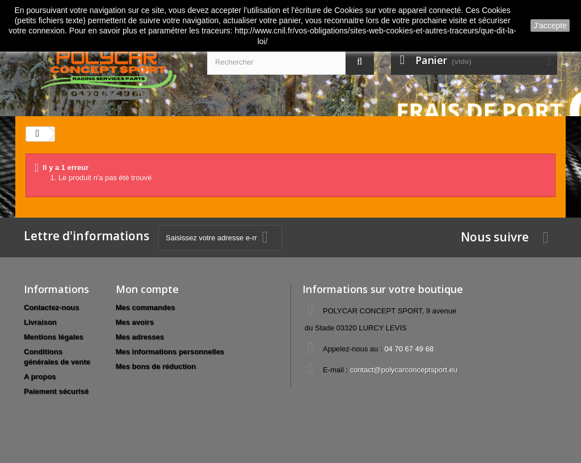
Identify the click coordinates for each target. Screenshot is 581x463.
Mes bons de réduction (156, 366)
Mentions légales (53, 337)
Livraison (40, 322)
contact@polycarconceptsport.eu (404, 370)
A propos (40, 376)
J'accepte (550, 25)
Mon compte (147, 289)
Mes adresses (140, 337)
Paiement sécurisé (56, 391)
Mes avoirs (135, 322)
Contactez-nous (51, 307)
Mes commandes (145, 307)
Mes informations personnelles (170, 351)
